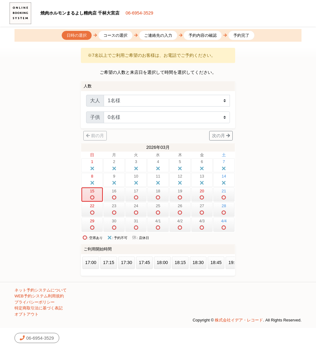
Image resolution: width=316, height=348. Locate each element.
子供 (95, 117)
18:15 (180, 262)
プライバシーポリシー (35, 302)
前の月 (95, 135)
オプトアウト (27, 314)
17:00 (90, 262)
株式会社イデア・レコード (239, 320)
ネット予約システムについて (41, 290)
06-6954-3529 (139, 12)
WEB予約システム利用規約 (39, 296)
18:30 (198, 262)
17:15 (108, 262)
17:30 (126, 262)
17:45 (144, 262)
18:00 (162, 262)
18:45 (216, 262)
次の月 (221, 135)
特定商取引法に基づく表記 (39, 308)
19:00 (233, 262)
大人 (95, 100)
